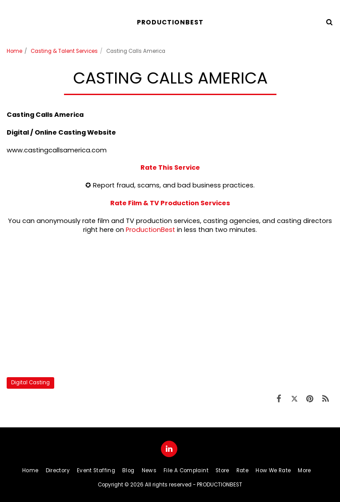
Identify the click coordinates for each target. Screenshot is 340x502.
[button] (9, 21)
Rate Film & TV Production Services (170, 203)
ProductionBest (150, 229)
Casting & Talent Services (64, 51)
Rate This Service (170, 167)
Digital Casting (30, 382)
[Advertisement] (170, 305)
